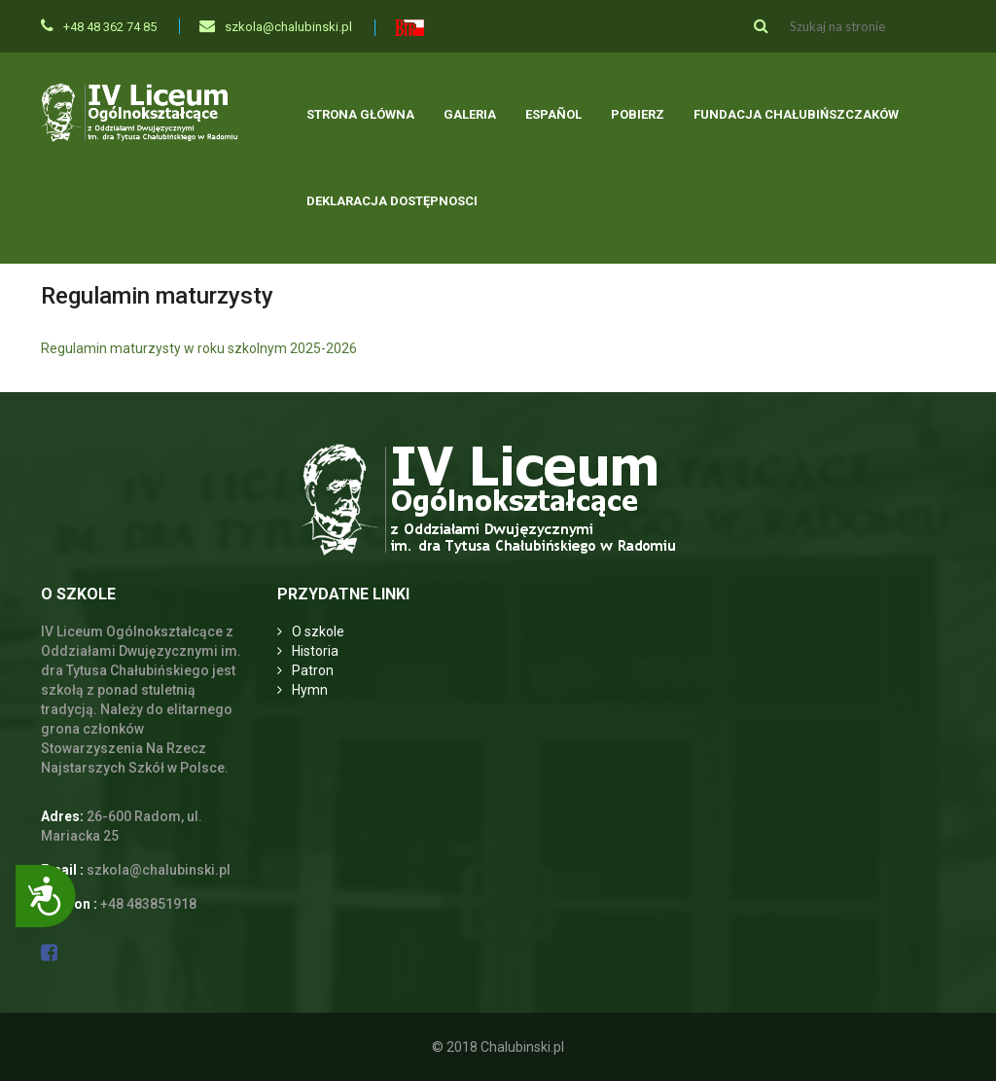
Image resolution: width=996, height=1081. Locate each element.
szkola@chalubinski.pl (275, 26)
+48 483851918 (148, 904)
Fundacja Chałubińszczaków (796, 114)
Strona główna (360, 114)
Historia (315, 651)
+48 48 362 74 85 (99, 26)
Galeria (470, 114)
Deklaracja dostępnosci (392, 201)
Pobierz (637, 114)
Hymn (310, 690)
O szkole (318, 631)
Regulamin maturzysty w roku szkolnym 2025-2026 (199, 348)
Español (553, 114)
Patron (313, 670)
